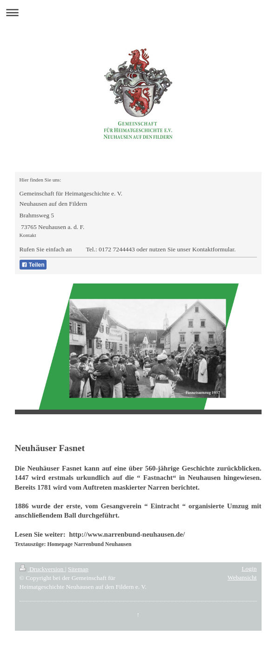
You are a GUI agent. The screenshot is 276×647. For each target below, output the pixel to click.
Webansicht (242, 577)
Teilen (33, 265)
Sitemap (78, 569)
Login (249, 568)
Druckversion (42, 569)
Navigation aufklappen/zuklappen (138, 12)
